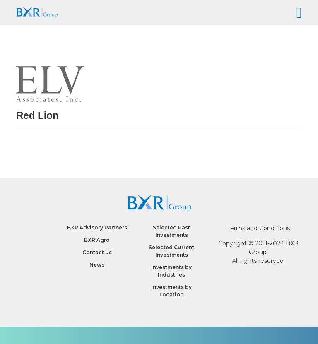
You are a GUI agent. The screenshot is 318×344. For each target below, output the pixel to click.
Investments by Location (171, 291)
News (96, 265)
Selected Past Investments (171, 231)
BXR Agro (97, 240)
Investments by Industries (171, 271)
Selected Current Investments (171, 251)
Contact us (97, 252)
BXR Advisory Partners (97, 227)
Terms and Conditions (258, 228)
